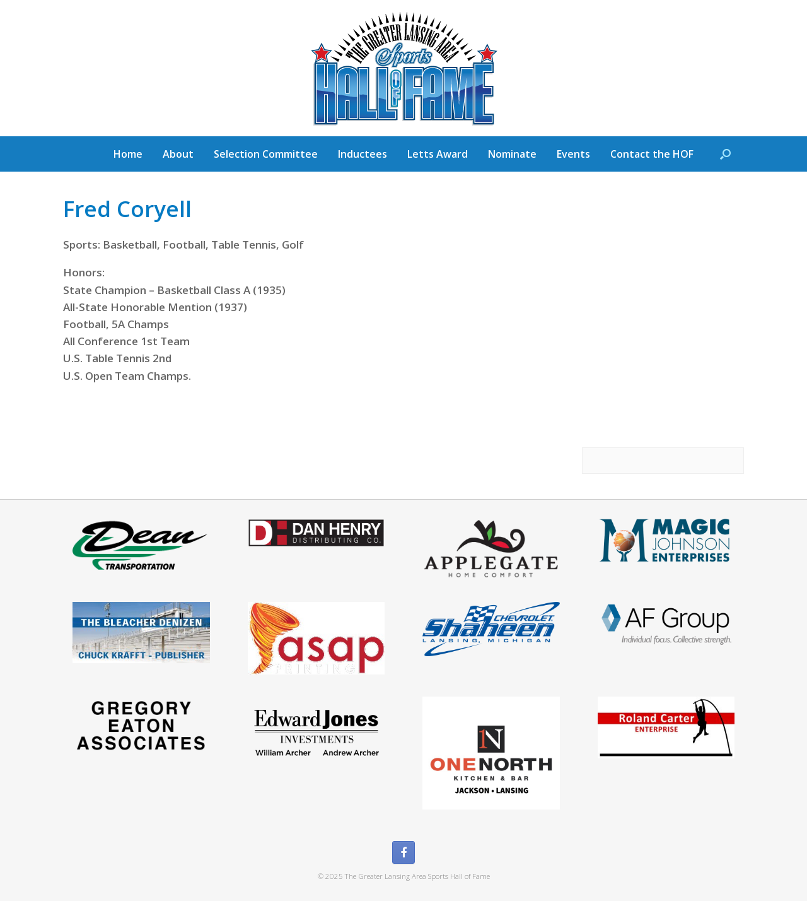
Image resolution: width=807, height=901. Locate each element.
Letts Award (437, 154)
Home (127, 154)
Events (573, 154)
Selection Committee (266, 154)
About (178, 154)
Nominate (512, 154)
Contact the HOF (652, 154)
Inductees (362, 154)
